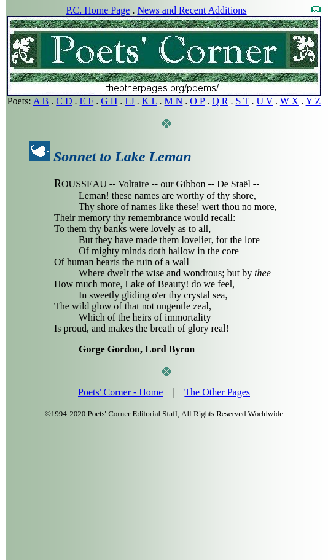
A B (41, 101)
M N (174, 101)
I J (130, 101)
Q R (220, 101)
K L (149, 101)
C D (64, 101)
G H (109, 101)
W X (289, 101)
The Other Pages (217, 392)
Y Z (313, 101)
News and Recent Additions (191, 10)
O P (197, 101)
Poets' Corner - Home (120, 392)
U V (265, 101)
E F (87, 101)
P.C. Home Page (98, 10)
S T (242, 101)
